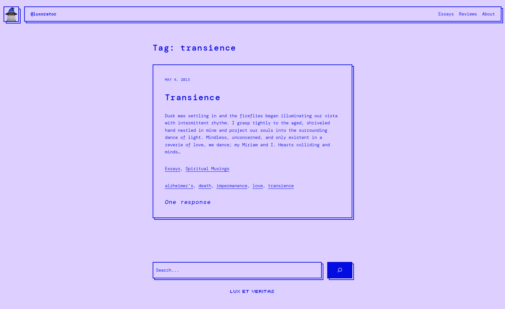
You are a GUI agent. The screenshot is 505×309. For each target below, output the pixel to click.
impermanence (231, 185)
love (257, 185)
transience (281, 185)
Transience (193, 97)
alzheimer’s (179, 185)
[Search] (339, 270)
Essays (172, 168)
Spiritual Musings (207, 168)
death (204, 185)
